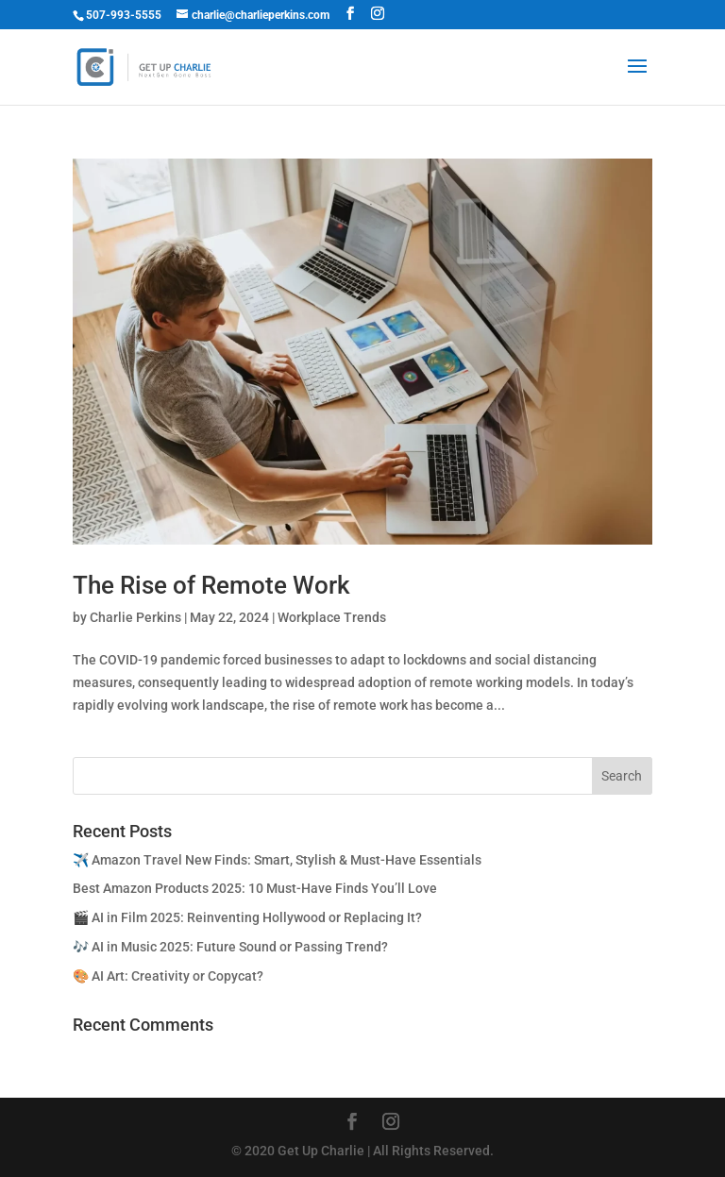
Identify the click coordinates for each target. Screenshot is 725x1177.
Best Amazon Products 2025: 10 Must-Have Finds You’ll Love (255, 888)
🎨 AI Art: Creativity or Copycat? (168, 976)
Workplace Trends (332, 617)
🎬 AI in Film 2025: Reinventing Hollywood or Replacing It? (247, 917)
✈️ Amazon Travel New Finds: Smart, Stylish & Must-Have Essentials (277, 859)
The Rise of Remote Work (211, 585)
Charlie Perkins (135, 617)
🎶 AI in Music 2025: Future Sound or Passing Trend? (230, 946)
